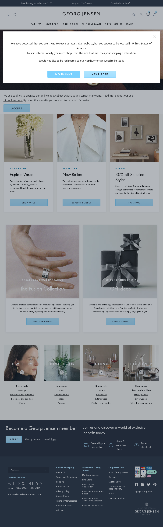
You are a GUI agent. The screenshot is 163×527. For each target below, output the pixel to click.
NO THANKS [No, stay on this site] (63, 74)
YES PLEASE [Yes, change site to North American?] (100, 74)
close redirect (154, 37)
